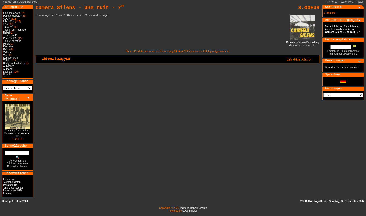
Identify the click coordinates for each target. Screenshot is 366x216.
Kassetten (8, 46)
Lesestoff (8, 71)
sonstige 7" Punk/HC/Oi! (10, 37)
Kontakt (7, 193)
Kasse (360, 1)
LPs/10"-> (8, 21)
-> (5, 24)
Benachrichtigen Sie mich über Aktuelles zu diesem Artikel (342, 29)
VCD (5, 55)
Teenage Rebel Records (193, 208)
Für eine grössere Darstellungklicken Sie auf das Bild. (302, 43)
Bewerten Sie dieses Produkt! (341, 67)
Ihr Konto (332, 1)
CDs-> (6, 18)
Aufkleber (8, 66)
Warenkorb (347, 1)
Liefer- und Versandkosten (12, 181)
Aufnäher (8, 69)
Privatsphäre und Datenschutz (13, 186)
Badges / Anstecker (14, 63)
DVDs (6, 49)
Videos (7, 52)
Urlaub (6, 74)
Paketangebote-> (12, 15)
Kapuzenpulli (10, 57)
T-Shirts (7, 60)
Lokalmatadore (11, 13)
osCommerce (189, 210)
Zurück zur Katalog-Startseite (21, 1)
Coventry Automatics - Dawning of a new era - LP (17, 133)
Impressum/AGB (12, 190)
